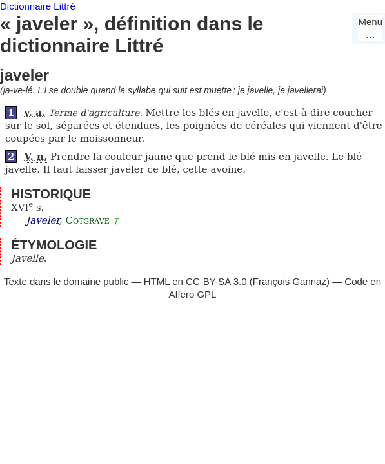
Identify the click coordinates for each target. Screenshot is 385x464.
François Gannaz (289, 281)
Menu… (370, 28)
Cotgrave (87, 220)
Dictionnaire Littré (37, 6)
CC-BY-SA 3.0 (216, 281)
